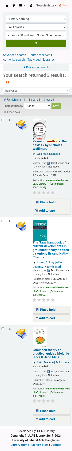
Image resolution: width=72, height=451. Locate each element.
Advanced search (14, 55)
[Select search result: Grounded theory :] (3, 328)
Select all (34, 99)
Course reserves (39, 55)
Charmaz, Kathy (47, 266)
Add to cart (45, 210)
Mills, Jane (62, 362)
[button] (14, 5)
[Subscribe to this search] (7, 81)
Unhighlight (12, 99)
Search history (46, 5)
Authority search (14, 59)
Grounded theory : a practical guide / (51, 353)
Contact (56, 445)
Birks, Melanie (45, 362)
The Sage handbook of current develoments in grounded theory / (51, 250)
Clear (63, 5)
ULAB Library (7, 5)
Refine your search (37, 67)
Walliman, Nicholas (48, 153)
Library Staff (39, 445)
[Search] (36, 43)
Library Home (20, 445)
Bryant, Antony (50, 262)
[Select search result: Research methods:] (3, 120)
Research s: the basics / (50, 145)
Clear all (49, 99)
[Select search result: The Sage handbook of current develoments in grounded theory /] (3, 221)
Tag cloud (34, 59)
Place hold (45, 202)
